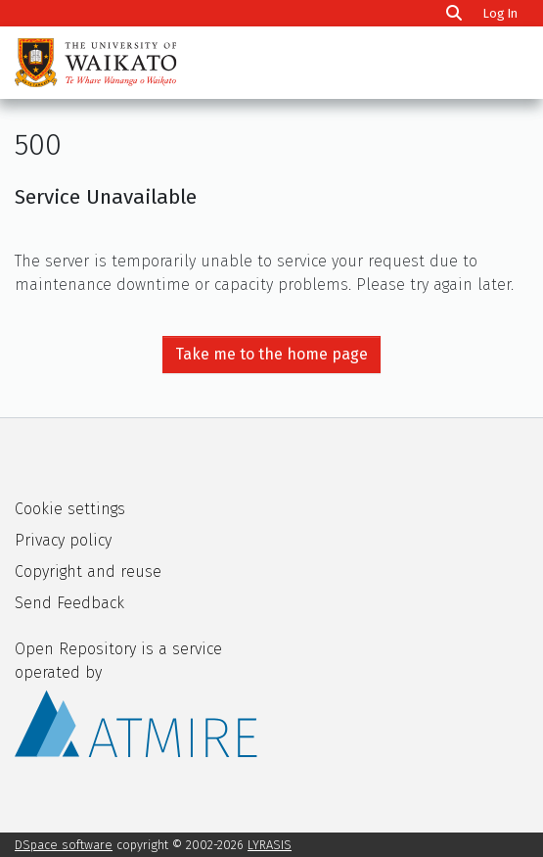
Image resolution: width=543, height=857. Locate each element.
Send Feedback (69, 603)
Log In (502, 13)
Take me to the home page (271, 354)
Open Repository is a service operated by (136, 698)
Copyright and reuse (88, 571)
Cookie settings (70, 509)
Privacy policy (63, 540)
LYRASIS (270, 844)
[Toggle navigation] (501, 62)
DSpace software (64, 844)
